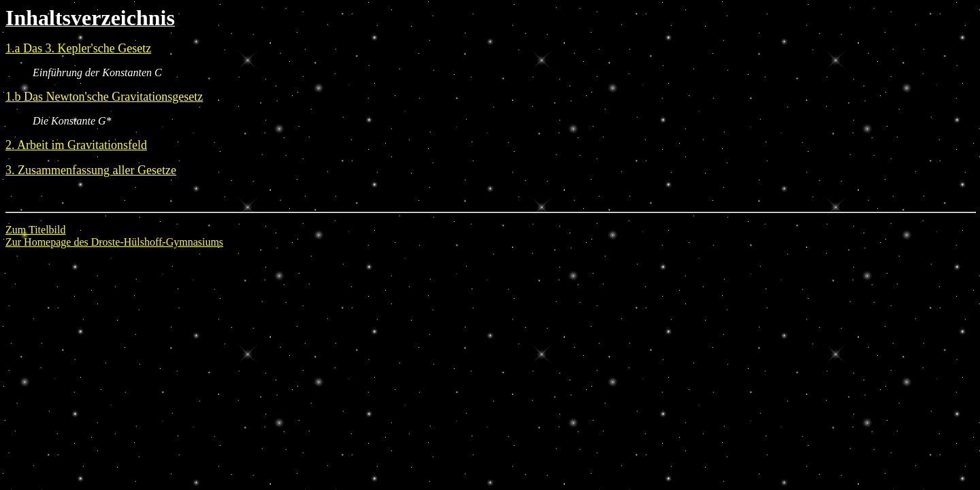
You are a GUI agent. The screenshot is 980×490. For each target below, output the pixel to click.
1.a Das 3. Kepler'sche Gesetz (78, 48)
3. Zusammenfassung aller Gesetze (90, 170)
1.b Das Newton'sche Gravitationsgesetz (104, 96)
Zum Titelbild (35, 229)
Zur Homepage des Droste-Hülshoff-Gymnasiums (114, 242)
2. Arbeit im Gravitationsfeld (76, 145)
